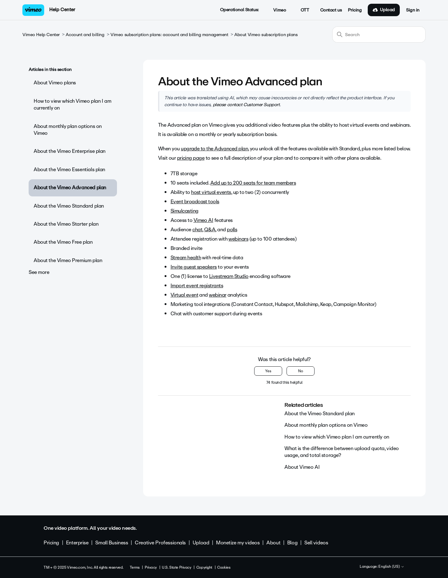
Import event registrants (196, 285)
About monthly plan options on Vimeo (68, 129)
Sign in (412, 10)
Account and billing (85, 34)
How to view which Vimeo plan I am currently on (72, 104)
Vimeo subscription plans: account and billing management (169, 34)
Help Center (62, 9)
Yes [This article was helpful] (268, 371)
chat (197, 229)
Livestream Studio (229, 276)
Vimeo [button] (276, 10)
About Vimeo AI (302, 467)
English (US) (391, 567)
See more (39, 272)
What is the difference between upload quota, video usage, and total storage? (341, 451)
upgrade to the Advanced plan (214, 148)
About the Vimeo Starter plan (66, 224)
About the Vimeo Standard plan (69, 206)
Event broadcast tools (194, 201)
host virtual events (211, 192)
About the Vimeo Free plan (63, 242)
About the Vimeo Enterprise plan (69, 151)
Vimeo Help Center (41, 34)
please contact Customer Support (246, 104)
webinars (238, 239)
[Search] (379, 34)
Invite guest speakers (193, 267)
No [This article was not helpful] (300, 371)
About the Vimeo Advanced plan (70, 187)
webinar (217, 295)
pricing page (191, 158)
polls (232, 229)
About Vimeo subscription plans (265, 34)
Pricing (355, 10)
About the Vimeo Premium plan (68, 260)
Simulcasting (184, 211)
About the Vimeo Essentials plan (69, 169)
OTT (301, 10)
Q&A (209, 229)
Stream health (185, 257)
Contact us (331, 10)
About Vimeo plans (55, 82)
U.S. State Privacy (176, 567)
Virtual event (184, 295)
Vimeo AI (203, 220)
